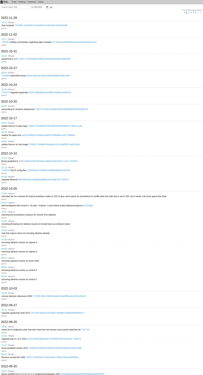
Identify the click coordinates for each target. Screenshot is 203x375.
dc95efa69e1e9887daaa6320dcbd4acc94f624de (48, 59)
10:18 (4, 203)
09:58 (4, 249)
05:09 (4, 132)
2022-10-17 (9, 118)
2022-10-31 (9, 51)
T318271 (21, 59)
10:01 (4, 221)
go (51, 7)
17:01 (4, 158)
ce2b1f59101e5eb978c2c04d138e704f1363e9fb (45, 25)
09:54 (4, 276)
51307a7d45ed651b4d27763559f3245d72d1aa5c (49, 339)
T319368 (5, 76)
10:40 (4, 193)
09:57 (4, 106)
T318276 (77, 339)
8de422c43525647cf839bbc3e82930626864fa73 (61, 313)
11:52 (4, 56)
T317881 (36, 296)
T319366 (88, 205)
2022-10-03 (9, 288)
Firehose (32, 2)
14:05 (4, 293)
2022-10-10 (9, 153)
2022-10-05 (9, 189)
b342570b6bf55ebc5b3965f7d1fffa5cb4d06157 (49, 92)
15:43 (4, 22)
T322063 (5, 42)
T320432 (74, 161)
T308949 (71, 135)
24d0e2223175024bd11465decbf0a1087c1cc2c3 (46, 161)
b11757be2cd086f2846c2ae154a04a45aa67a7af (74, 42)
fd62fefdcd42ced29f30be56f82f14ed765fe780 (39, 179)
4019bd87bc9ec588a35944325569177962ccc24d (59, 126)
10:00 (4, 230)
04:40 (4, 141)
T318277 (30, 357)
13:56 (4, 327)
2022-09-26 (9, 322)
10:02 (4, 212)
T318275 (65, 179)
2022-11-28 (9, 18)
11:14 (4, 345)
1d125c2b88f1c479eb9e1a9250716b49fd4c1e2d (44, 135)
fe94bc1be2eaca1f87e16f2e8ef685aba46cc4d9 (48, 76)
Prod (14, 2)
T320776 (39, 109)
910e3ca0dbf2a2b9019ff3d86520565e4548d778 (66, 109)
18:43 (4, 371)
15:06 (4, 89)
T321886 (19, 25)
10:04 (4, 123)
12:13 (4, 167)
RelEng (22, 2)
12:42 (4, 336)
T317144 (85, 330)
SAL (4, 1)
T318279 (5, 170)
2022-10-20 (9, 101)
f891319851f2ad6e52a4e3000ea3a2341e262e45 (63, 296)
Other (41, 2)
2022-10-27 (9, 68)
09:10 (4, 73)
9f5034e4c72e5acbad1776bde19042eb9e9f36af (56, 357)
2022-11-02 (9, 34)
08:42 (4, 354)
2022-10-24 (9, 85)
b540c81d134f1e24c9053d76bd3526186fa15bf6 (59, 348)
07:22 (4, 310)
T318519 (33, 348)
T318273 (5, 92)
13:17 (4, 39)
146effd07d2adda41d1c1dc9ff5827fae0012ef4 (58, 144)
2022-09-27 (9, 305)
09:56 (4, 267)
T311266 (35, 313)
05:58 (4, 177)
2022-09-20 (9, 366)
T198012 (32, 126)
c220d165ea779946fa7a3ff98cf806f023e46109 (48, 170)
